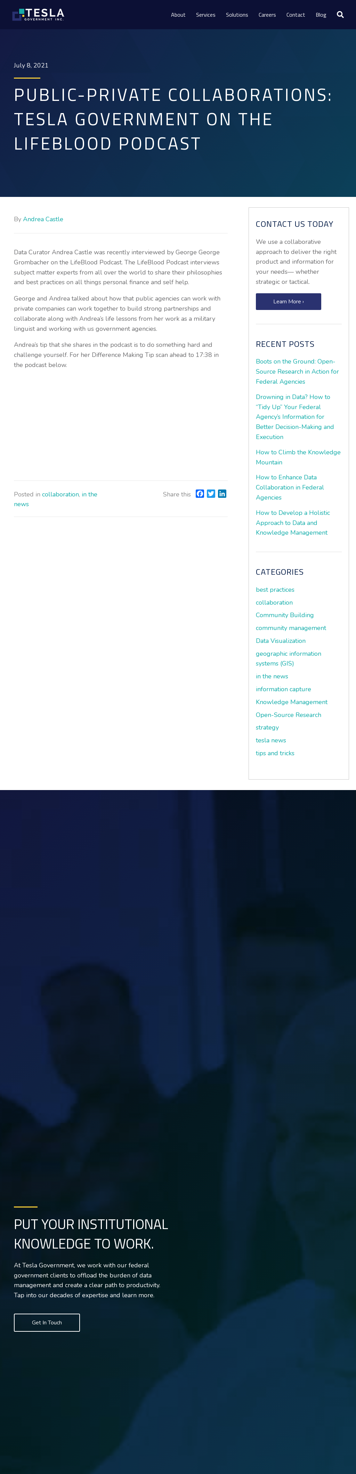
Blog (321, 14)
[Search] (338, 15)
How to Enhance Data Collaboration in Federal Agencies (290, 487)
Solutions (237, 14)
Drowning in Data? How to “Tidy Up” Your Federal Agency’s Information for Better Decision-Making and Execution (295, 417)
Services (206, 14)
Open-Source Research (288, 715)
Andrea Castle (43, 219)
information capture (283, 689)
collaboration (60, 494)
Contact (295, 14)
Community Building (285, 615)
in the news (272, 676)
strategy (267, 727)
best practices (275, 589)
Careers (267, 14)
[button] (288, 301)
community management (291, 628)
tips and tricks (275, 753)
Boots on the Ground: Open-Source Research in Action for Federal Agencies (297, 371)
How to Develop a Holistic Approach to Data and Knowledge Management (293, 523)
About (178, 14)
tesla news (271, 740)
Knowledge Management (291, 702)
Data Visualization (281, 641)
